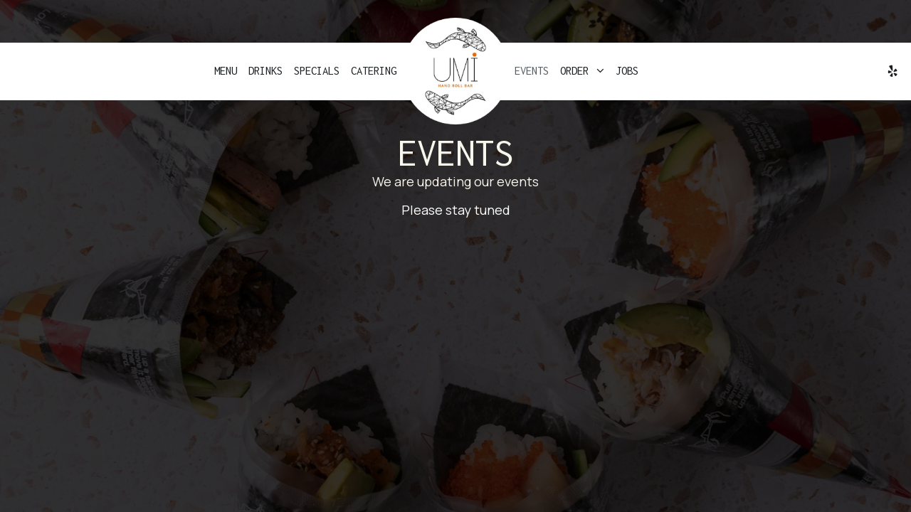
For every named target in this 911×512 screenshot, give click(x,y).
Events (532, 71)
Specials (316, 71)
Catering (373, 71)
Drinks (265, 71)
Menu (225, 71)
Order (582, 71)
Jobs (627, 71)
